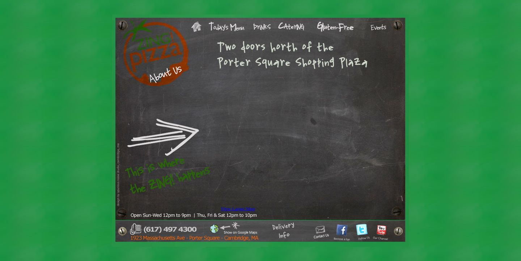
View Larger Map (238, 208)
